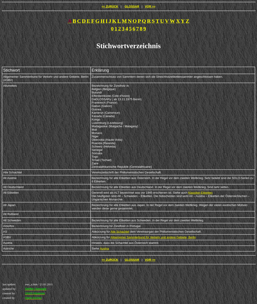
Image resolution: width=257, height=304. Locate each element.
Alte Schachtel (120, 231)
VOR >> (150, 6)
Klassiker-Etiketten (200, 192)
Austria (104, 248)
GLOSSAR (132, 6)
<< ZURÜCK (110, 6)
